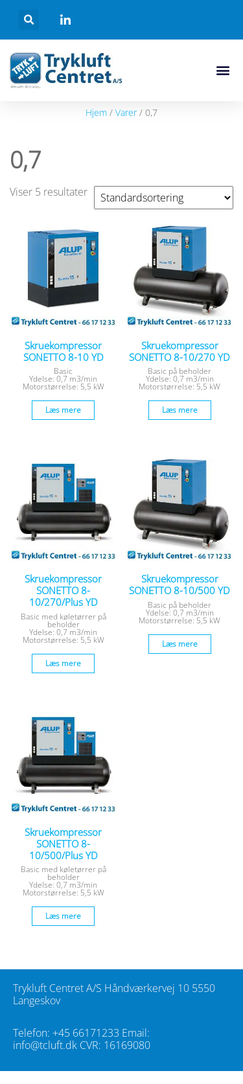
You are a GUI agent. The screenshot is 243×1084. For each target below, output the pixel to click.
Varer (126, 112)
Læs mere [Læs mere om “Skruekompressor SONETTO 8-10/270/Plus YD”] (63, 663)
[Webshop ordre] (163, 197)
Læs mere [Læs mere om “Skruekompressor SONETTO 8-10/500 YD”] (180, 643)
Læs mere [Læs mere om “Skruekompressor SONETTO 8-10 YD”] (63, 409)
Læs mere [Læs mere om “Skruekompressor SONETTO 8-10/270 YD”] (180, 409)
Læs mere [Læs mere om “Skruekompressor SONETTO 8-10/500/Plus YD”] (63, 915)
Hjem (96, 112)
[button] (29, 20)
